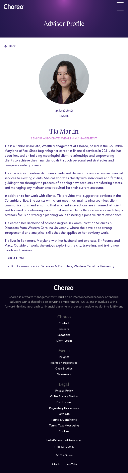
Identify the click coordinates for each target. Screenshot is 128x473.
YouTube (72, 464)
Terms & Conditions (64, 419)
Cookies (64, 431)
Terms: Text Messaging (64, 425)
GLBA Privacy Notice (64, 396)
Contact (64, 323)
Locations (63, 335)
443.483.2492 (64, 111)
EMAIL (64, 116)
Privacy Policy (64, 390)
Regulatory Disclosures (64, 408)
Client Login (64, 340)
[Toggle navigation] (120, 6)
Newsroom (64, 374)
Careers (64, 329)
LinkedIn (55, 464)
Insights (64, 357)
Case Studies (64, 368)
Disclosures (64, 402)
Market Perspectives (64, 362)
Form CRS (64, 414)
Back (10, 46)
